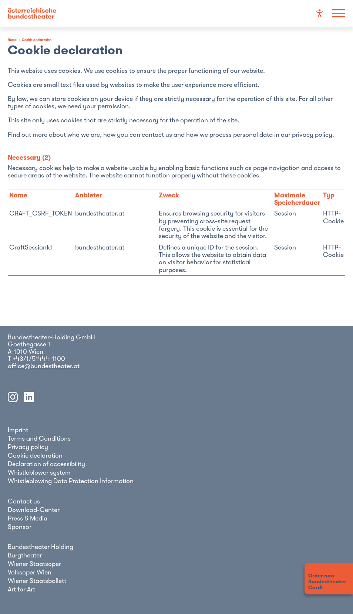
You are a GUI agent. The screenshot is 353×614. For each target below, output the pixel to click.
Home (12, 40)
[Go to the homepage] (32, 13)
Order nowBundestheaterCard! (327, 582)
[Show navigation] (338, 13)
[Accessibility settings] (319, 13)
